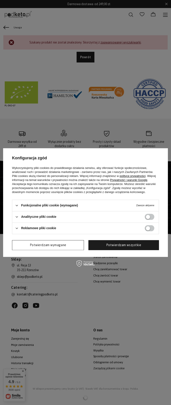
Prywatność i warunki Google (128, 180)
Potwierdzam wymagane (48, 245)
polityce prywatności (132, 176)
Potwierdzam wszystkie (123, 245)
